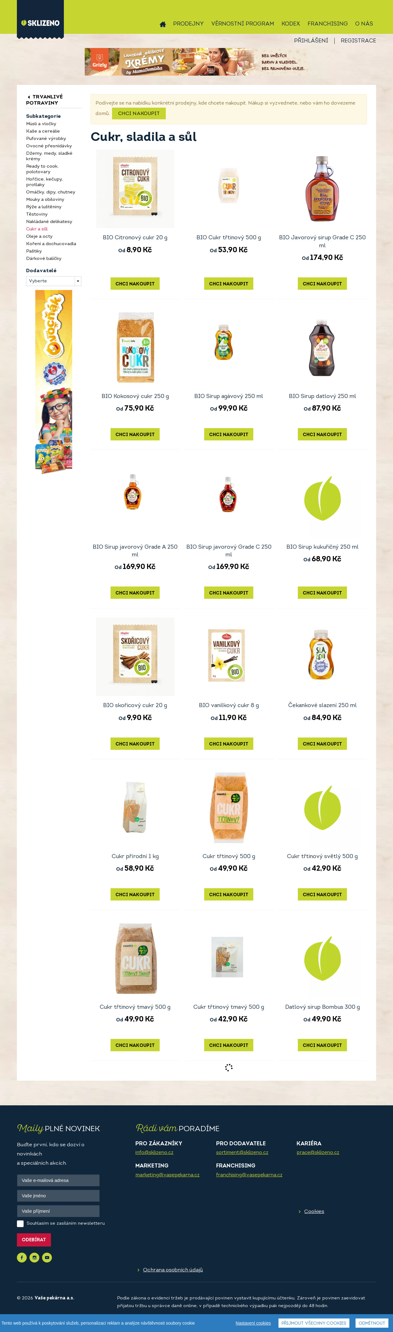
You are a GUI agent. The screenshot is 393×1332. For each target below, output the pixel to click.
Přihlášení (311, 41)
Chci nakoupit (139, 113)
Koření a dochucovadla (51, 244)
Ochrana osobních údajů (173, 1270)
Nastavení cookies (253, 1323)
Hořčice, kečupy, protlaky (44, 182)
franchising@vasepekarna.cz (249, 1175)
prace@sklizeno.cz (318, 1152)
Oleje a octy (39, 236)
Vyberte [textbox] (38, 281)
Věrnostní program (242, 24)
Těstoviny (37, 214)
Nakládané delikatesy (49, 222)
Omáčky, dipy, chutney (50, 192)
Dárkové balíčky (43, 258)
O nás (364, 24)
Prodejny (188, 24)
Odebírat (34, 1240)
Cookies (314, 1211)
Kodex (291, 24)
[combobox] (53, 281)
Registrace (358, 41)
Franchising (328, 24)
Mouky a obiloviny (45, 199)
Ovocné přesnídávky (49, 146)
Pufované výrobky (46, 139)
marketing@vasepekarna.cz (167, 1175)
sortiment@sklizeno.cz (242, 1152)
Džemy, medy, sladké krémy (49, 156)
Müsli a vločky (41, 124)
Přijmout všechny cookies (314, 1323)
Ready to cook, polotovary (42, 169)
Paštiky (34, 251)
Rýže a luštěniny (43, 207)
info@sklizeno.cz (154, 1152)
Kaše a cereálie (43, 131)
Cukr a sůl (37, 229)
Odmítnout (372, 1323)
